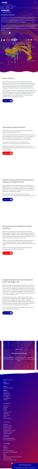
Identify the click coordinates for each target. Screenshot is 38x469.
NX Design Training (7, 425)
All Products (6, 405)
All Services (5, 424)
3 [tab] (19, 369)
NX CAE (5, 410)
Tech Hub (5, 449)
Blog (4, 453)
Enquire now (6, 100)
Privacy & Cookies (7, 458)
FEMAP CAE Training (7, 432)
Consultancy (6, 435)
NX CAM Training (7, 427)
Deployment (6, 436)
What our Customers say (8, 450)
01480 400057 (6, 383)
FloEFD (5, 416)
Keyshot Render (6, 415)
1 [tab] (15, 369)
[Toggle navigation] (35, 2)
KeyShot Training (7, 433)
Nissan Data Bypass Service (9, 439)
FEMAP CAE (5, 413)
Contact (5, 446)
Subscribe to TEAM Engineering (10, 452)
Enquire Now (5, 33)
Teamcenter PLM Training (9, 430)
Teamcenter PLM (7, 412)
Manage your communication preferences (12, 456)
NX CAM (5, 409)
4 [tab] (21, 369)
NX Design (5, 407)
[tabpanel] (19, 355)
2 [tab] (17, 369)
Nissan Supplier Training (8, 438)
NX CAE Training (7, 429)
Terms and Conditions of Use (9, 459)
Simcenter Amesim (7, 418)
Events (4, 455)
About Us (5, 447)
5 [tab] (23, 369)
